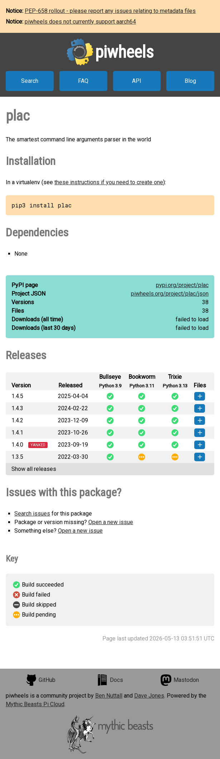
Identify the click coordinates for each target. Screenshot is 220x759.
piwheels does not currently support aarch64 (80, 21)
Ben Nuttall (108, 695)
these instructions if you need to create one (108, 182)
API (136, 80)
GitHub (40, 680)
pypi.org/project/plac (182, 285)
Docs (110, 680)
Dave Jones (149, 695)
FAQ (83, 80)
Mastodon (179, 680)
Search (29, 80)
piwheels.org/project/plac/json (170, 293)
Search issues (32, 513)
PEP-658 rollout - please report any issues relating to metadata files (110, 10)
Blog (190, 80)
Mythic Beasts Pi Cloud (35, 704)
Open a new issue (110, 522)
